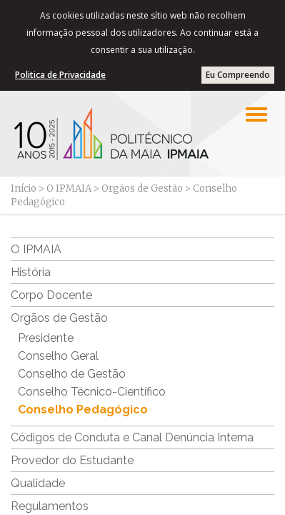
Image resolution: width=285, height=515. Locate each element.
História (31, 272)
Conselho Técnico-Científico (92, 391)
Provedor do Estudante (72, 460)
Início (23, 188)
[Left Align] (256, 114)
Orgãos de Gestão (142, 188)
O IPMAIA (68, 188)
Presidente (46, 338)
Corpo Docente (51, 295)
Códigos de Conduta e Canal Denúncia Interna (132, 437)
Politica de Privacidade (60, 75)
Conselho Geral (58, 356)
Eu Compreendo (238, 75)
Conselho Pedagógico (83, 409)
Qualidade (38, 483)
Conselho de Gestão (72, 374)
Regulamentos (50, 506)
